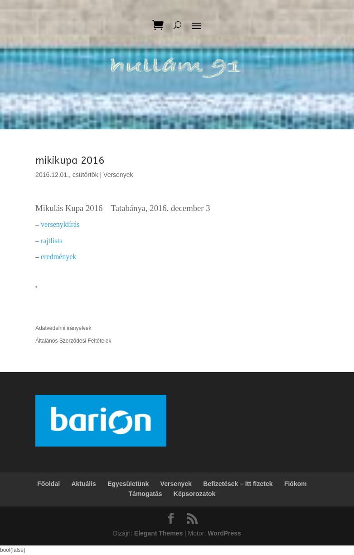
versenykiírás (60, 224)
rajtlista (52, 241)
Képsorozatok (195, 493)
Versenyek (118, 174)
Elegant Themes (158, 533)
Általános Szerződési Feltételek (73, 341)
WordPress (224, 533)
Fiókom (295, 483)
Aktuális (83, 483)
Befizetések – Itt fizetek (237, 483)
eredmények (58, 256)
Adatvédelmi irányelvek (63, 328)
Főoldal (48, 483)
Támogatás (145, 493)
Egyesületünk (128, 483)
